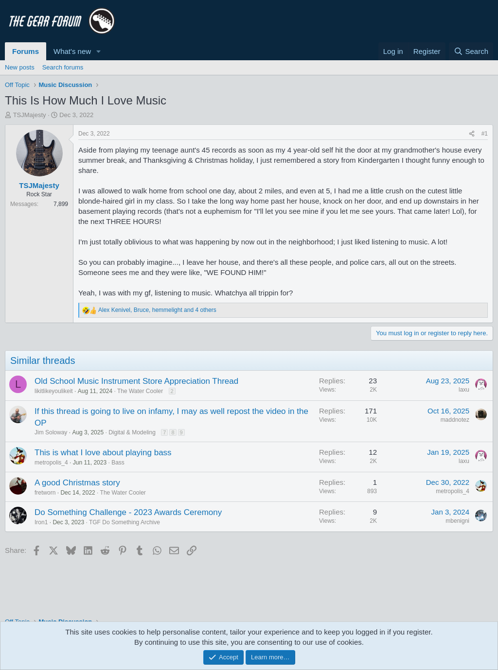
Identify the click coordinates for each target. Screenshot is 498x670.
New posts (20, 67)
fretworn (45, 492)
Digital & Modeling (132, 432)
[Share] (471, 133)
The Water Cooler (140, 391)
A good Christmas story (77, 482)
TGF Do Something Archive (124, 522)
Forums (25, 51)
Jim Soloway (51, 432)
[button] (99, 51)
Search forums (63, 67)
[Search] (471, 51)
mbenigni (457, 520)
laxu (464, 389)
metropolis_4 (51, 462)
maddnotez (455, 419)
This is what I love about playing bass (103, 452)
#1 (484, 133)
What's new (72, 51)
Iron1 (41, 522)
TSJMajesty (29, 115)
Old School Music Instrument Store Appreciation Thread (136, 381)
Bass (117, 462)
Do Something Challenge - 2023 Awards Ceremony (128, 512)
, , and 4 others (157, 310)
